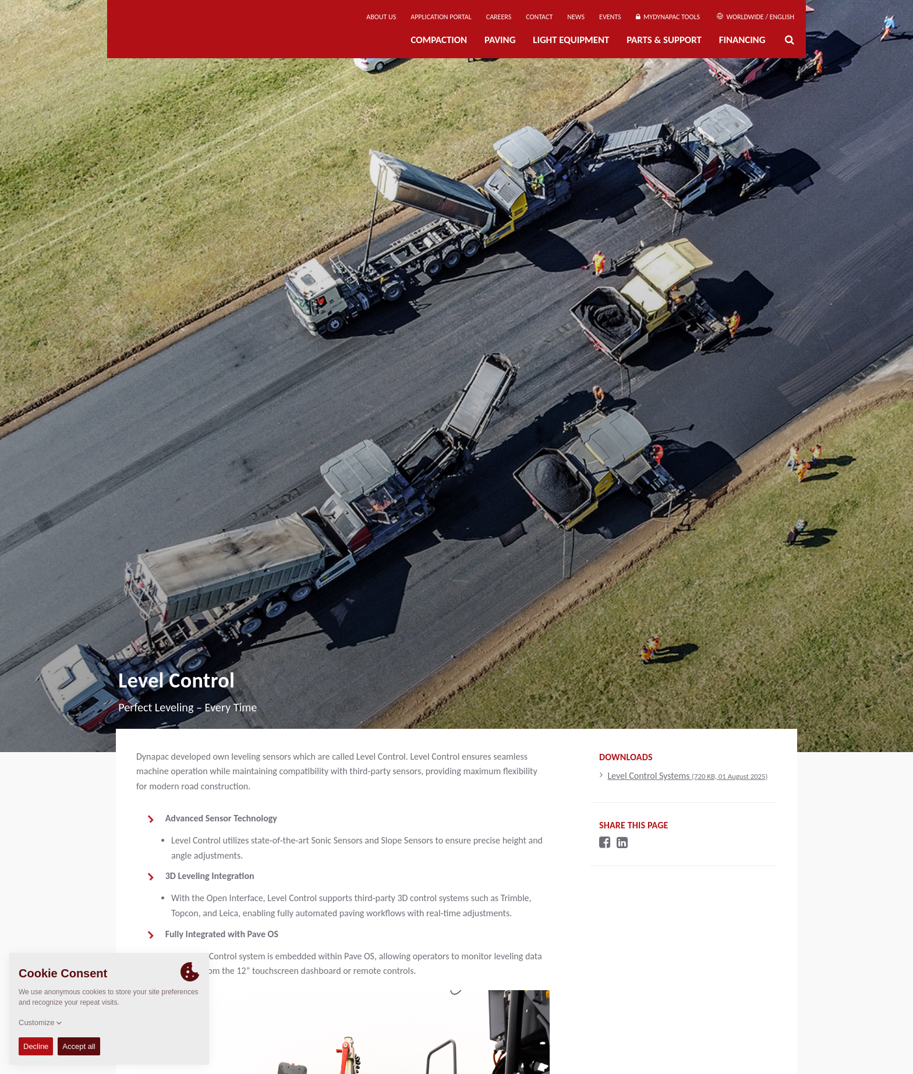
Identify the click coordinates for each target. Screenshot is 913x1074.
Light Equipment (571, 40)
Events (610, 17)
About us (381, 17)
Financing (742, 40)
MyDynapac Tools (668, 17)
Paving (499, 40)
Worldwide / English (755, 17)
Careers (498, 17)
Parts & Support (664, 40)
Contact (539, 17)
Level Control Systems (687, 775)
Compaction (439, 40)
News (576, 17)
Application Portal (441, 17)
